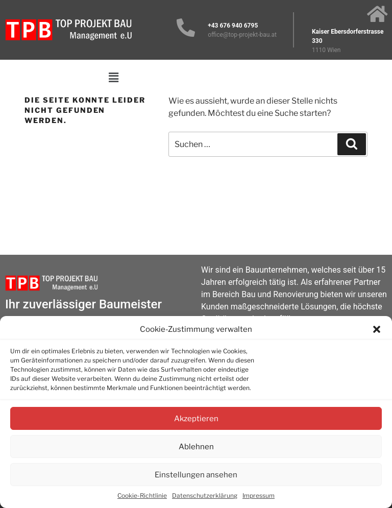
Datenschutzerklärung (204, 495)
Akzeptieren (196, 418)
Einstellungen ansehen (196, 474)
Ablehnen (196, 446)
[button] (377, 329)
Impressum (258, 495)
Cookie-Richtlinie (142, 495)
